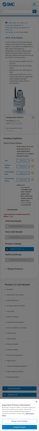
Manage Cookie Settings (19, 424)
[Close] (36, 405)
